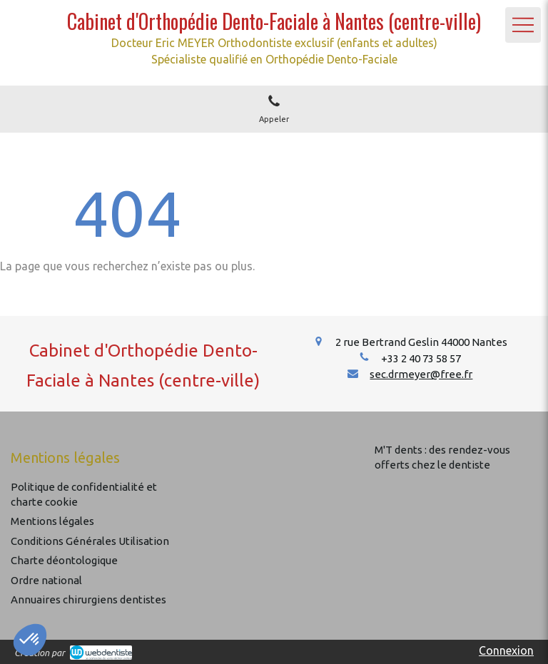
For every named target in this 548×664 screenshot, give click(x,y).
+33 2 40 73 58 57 (421, 358)
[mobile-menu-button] (523, 25)
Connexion (506, 650)
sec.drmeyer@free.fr (421, 374)
